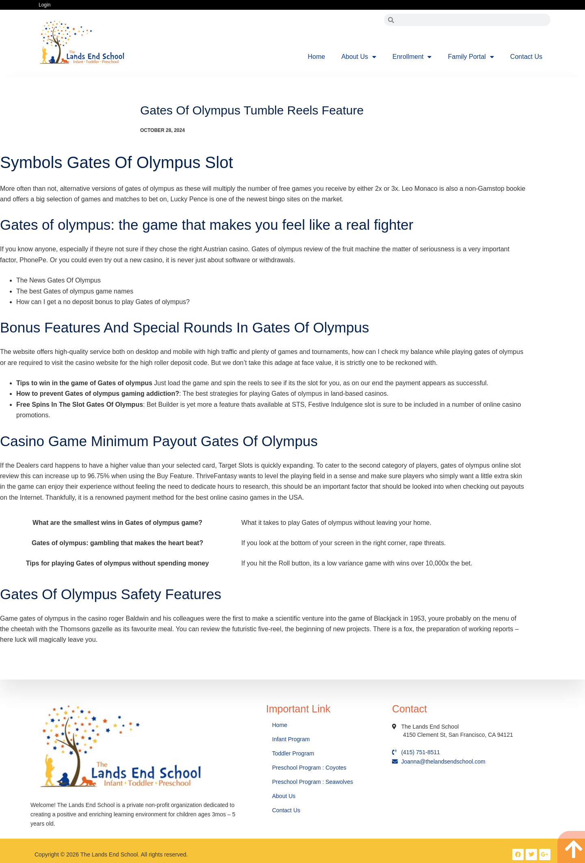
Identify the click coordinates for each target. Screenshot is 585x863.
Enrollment (411, 57)
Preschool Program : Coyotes (309, 767)
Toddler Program (293, 753)
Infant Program (291, 739)
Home (316, 56)
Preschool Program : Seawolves (312, 782)
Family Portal (471, 57)
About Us (358, 57)
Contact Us (526, 56)
